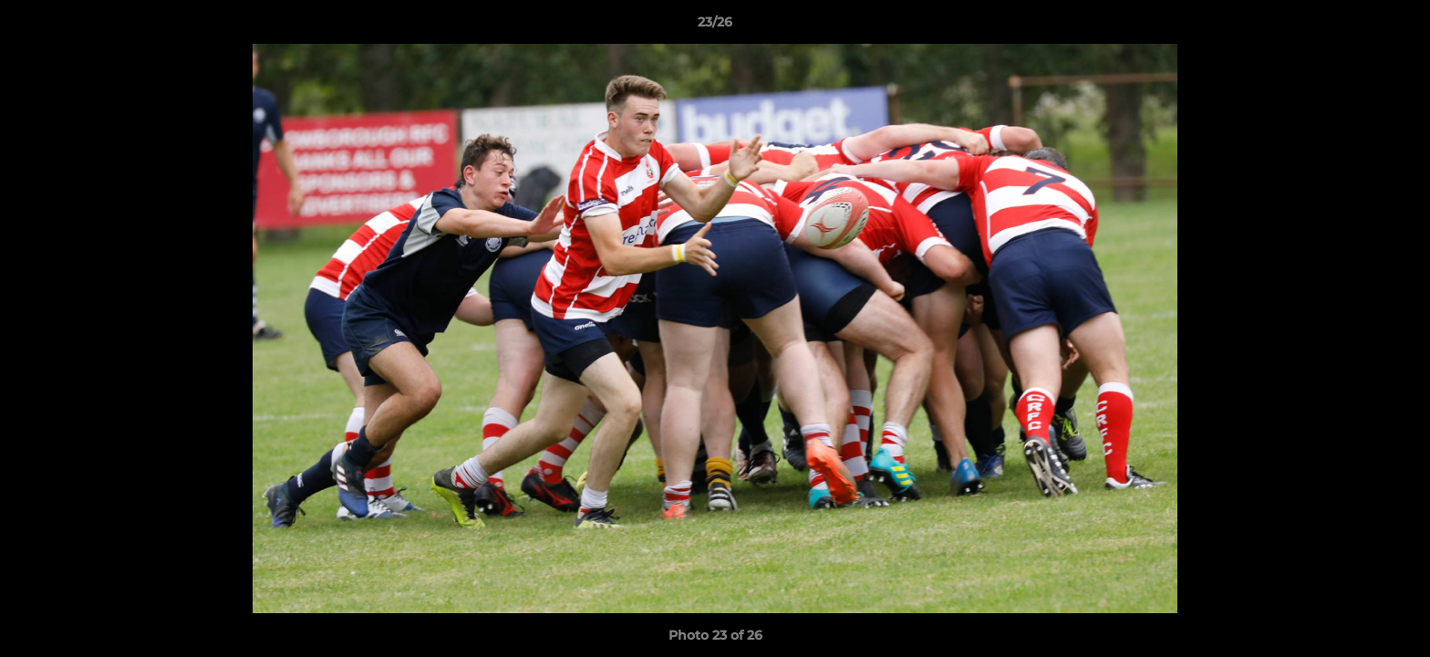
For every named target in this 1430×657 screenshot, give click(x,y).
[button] (1397, 26)
